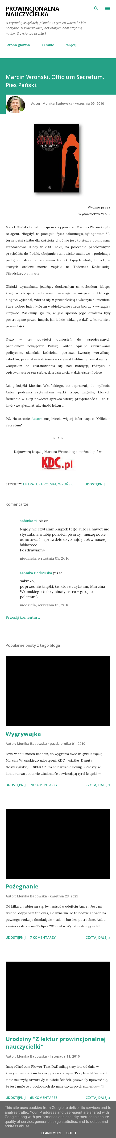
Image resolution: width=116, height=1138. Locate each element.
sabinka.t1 (28, 520)
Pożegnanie (22, 886)
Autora (37, 419)
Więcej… (72, 45)
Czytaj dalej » (98, 785)
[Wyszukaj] (96, 8)
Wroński (66, 484)
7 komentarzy (43, 937)
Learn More (51, 1133)
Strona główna (18, 45)
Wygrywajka (23, 734)
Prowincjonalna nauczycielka (32, 11)
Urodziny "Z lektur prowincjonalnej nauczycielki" (56, 1042)
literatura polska (39, 484)
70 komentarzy (44, 785)
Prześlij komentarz (23, 617)
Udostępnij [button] (95, 484)
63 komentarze (44, 1097)
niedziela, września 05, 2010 (45, 558)
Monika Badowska (36, 573)
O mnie (48, 45)
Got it (71, 1133)
